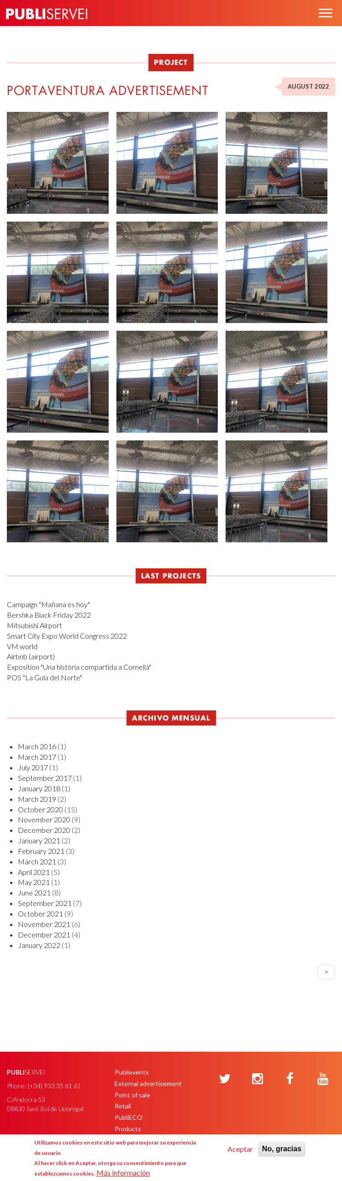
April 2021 (34, 872)
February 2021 (41, 851)
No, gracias (281, 1149)
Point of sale (132, 1095)
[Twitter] (225, 1079)
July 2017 (33, 767)
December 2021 (44, 934)
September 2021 (45, 903)
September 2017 (45, 777)
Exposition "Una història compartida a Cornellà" (79, 666)
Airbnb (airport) (31, 656)
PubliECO (128, 1117)
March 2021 (37, 861)
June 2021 (34, 892)
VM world (22, 646)
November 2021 (44, 924)
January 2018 (39, 788)
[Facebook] (290, 1079)
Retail (123, 1106)
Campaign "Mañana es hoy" (48, 604)
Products (128, 1129)
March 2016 (37, 746)
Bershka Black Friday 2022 (49, 614)
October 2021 (40, 913)
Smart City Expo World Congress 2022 (67, 635)
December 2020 (44, 830)
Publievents (132, 1072)
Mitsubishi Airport (34, 625)
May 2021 (34, 882)
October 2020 (40, 809)
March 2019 (37, 798)
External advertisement (148, 1083)
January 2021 (39, 840)
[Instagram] (257, 1079)
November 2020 (44, 819)
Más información (123, 1172)
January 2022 (39, 945)
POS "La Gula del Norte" (44, 677)
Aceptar (240, 1148)
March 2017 (37, 756)
